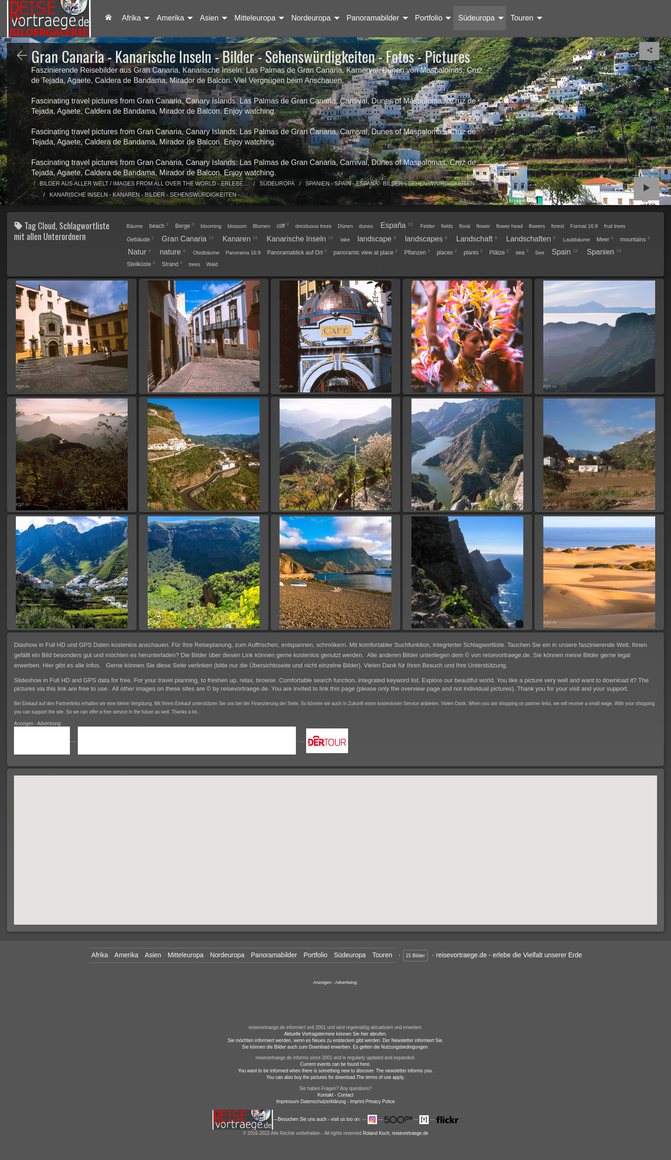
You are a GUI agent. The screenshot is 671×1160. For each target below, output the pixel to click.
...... (335, 1004)
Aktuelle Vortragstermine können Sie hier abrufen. (335, 1033)
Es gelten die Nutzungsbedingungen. (391, 1047)
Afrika (131, 18)
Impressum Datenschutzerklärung (311, 1101)
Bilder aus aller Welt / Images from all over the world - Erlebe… (144, 183)
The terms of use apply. (380, 1077)
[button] (367, 807)
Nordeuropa (311, 18)
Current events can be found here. (335, 1064)
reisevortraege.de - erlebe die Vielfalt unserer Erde (509, 955)
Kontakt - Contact (335, 1095)
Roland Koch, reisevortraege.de (395, 1133)
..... (46, 740)
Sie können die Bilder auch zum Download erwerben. (297, 1047)
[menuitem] (108, 18)
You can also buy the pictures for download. (311, 1077)
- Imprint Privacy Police (371, 1101)
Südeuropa (476, 18)
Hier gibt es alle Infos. (72, 665)
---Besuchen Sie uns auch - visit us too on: (287, 1119)
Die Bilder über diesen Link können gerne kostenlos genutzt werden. (273, 655)
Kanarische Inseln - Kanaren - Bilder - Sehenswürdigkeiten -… (147, 195)
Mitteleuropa (254, 18)
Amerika (170, 18)
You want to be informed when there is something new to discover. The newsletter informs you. (335, 1070)
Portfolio (429, 18)
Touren (522, 18)
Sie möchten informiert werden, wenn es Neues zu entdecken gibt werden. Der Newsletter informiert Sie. (336, 1040)
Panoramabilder (373, 18)
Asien (209, 18)
